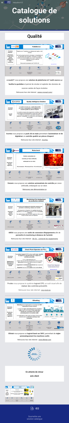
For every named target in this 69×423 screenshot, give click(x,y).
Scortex (45, 140)
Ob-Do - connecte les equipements (45, 239)
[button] (2, 2)
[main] (34, 15)
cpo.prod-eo (46, 290)
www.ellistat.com (45, 340)
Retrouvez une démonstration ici (35, 189)
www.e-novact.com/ (44, 92)
